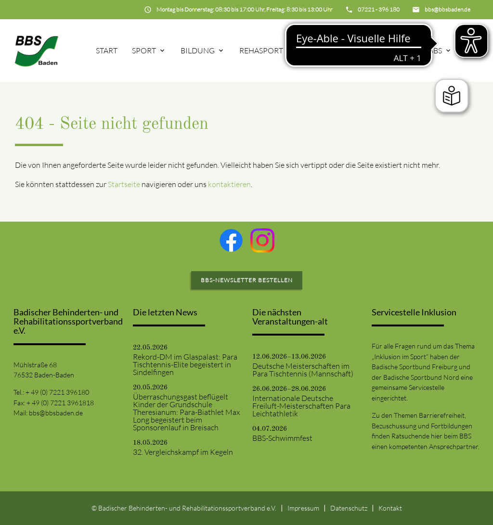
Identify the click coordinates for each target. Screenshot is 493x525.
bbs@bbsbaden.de (56, 413)
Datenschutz (348, 508)
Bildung (198, 50)
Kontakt (390, 508)
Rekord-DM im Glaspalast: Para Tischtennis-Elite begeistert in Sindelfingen (185, 364)
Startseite (124, 184)
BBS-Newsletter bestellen (247, 280)
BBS (435, 50)
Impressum (303, 508)
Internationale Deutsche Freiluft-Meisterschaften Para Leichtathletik (301, 405)
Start (106, 50)
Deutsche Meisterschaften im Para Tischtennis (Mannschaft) (302, 369)
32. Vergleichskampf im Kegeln (183, 452)
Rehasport (261, 50)
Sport (144, 50)
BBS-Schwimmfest (282, 438)
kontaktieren (229, 184)
